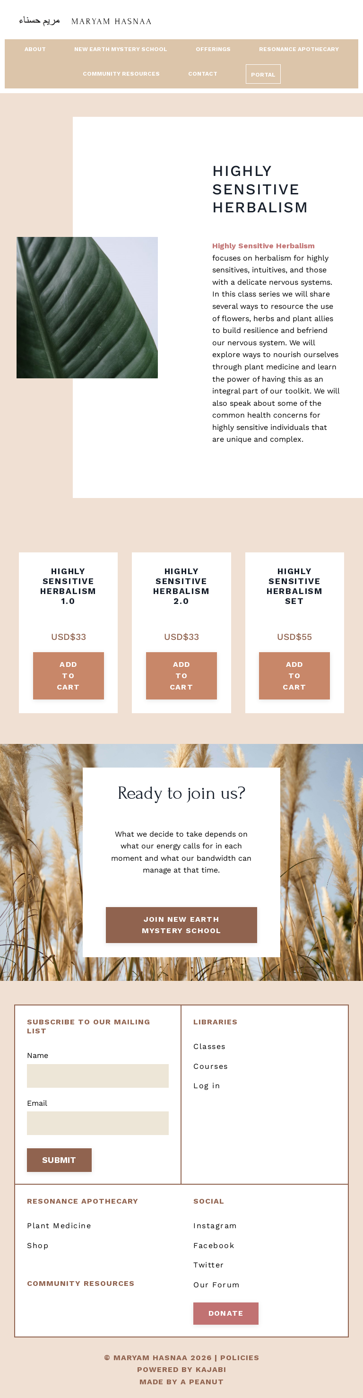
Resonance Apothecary (299, 49)
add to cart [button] (68, 675)
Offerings (213, 49)
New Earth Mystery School (120, 49)
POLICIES (239, 1358)
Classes (209, 1047)
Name (37, 1056)
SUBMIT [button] (59, 1161)
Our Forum (216, 1285)
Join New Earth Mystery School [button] (182, 925)
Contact (202, 73)
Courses (210, 1066)
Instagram (215, 1226)
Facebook (213, 1246)
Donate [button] (225, 1314)
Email (37, 1103)
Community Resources (121, 73)
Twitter (209, 1265)
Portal (263, 75)
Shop (38, 1246)
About (35, 49)
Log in (206, 1086)
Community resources (81, 1284)
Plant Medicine (59, 1226)
